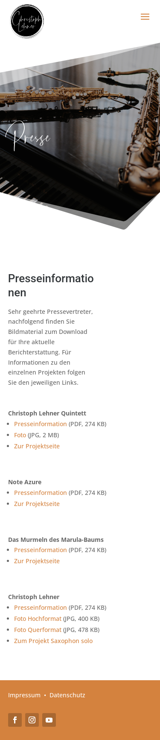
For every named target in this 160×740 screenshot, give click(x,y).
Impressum (24, 695)
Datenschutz (67, 695)
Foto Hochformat (37, 618)
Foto (20, 435)
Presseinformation (40, 424)
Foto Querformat (37, 630)
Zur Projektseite (37, 446)
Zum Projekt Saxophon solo (53, 641)
